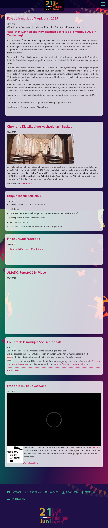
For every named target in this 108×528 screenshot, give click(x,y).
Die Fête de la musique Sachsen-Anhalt (34, 342)
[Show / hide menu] (103, 3)
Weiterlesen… (14, 371)
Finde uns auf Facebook (23, 239)
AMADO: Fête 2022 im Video (26, 272)
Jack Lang (95, 448)
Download (70, 492)
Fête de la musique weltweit (26, 386)
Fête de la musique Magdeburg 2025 (32, 18)
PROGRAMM (26, 184)
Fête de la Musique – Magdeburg (26, 249)
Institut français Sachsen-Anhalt (69, 364)
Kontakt (51, 492)
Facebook (14, 492)
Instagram (33, 492)
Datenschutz (16, 499)
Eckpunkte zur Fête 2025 (24, 196)
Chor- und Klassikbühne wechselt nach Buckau (39, 126)
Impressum (89, 492)
